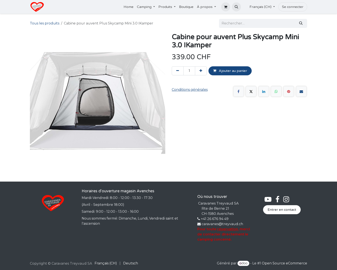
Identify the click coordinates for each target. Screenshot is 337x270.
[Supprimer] (178, 70)
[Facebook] (238, 91)
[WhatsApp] (276, 91)
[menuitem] (128, 7)
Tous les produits (44, 23)
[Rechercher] (301, 23)
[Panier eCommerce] (225, 6)
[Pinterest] (288, 91)
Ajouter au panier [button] (230, 71)
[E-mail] (301, 91)
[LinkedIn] (264, 91)
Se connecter (292, 7)
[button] (236, 6)
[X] (251, 91)
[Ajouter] (201, 70)
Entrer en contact (282, 210)
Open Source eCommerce (284, 263)
